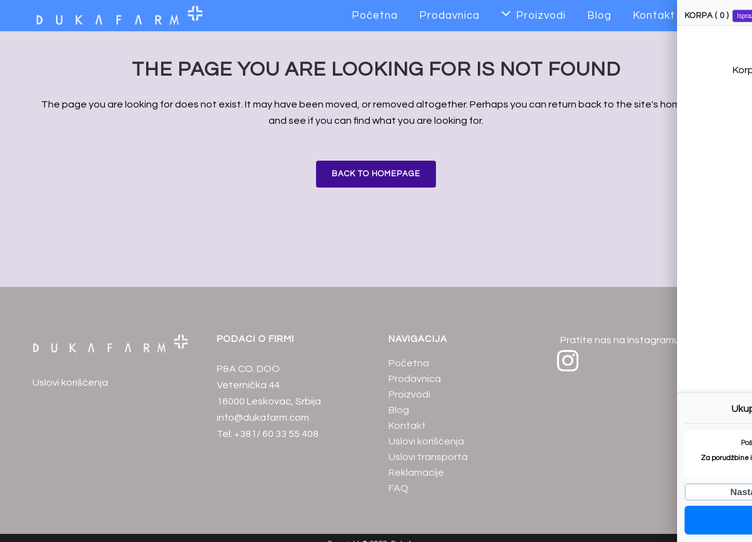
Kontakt (407, 425)
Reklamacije (416, 472)
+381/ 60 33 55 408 (276, 434)
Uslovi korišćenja (70, 383)
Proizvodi (409, 394)
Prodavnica (414, 378)
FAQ (398, 488)
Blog (398, 410)
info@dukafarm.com (263, 418)
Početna (408, 363)
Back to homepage (376, 173)
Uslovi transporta (428, 456)
